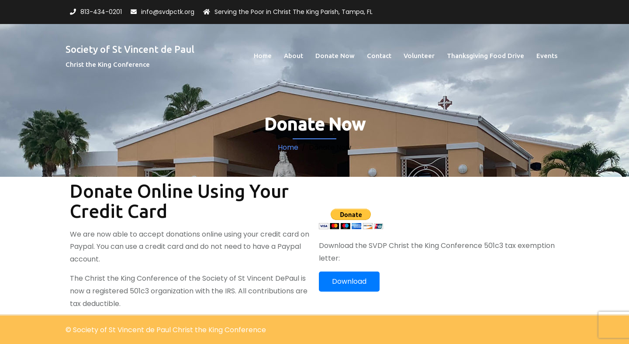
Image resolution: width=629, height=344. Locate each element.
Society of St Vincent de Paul (130, 49)
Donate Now (335, 55)
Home (263, 55)
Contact (379, 55)
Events (546, 55)
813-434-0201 (101, 11)
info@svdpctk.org (167, 11)
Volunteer (419, 55)
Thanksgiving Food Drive (485, 55)
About (293, 55)
